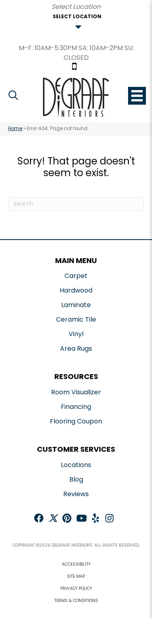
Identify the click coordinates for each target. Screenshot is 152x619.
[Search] (76, 204)
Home (15, 128)
